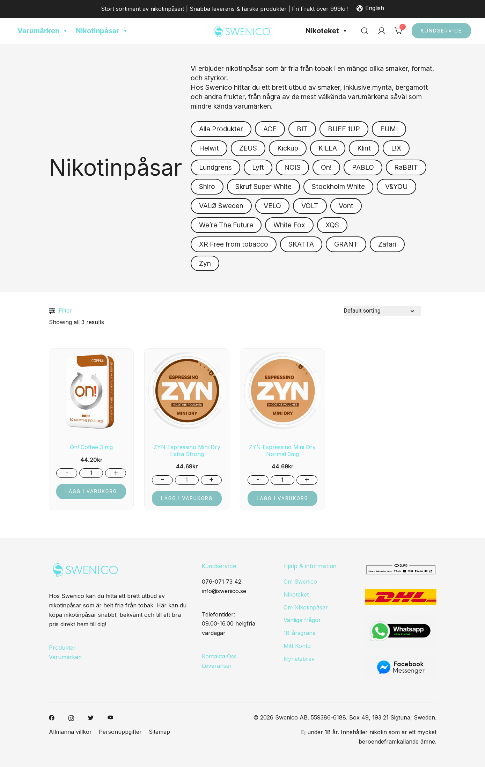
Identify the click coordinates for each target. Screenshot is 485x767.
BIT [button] (302, 129)
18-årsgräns (299, 632)
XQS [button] (332, 225)
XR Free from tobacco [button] (233, 244)
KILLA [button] (327, 148)
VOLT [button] (309, 206)
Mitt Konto (297, 645)
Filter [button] (60, 311)
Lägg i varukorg (91, 491)
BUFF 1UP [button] (344, 129)
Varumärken (42, 31)
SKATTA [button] (301, 244)
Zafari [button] (387, 244)
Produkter (62, 647)
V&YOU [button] (396, 186)
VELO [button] (272, 206)
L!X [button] (396, 148)
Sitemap (159, 731)
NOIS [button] (292, 167)
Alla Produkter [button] (221, 129)
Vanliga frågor (302, 619)
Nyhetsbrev (299, 658)
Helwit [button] (209, 148)
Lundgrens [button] (215, 167)
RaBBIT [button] (406, 167)
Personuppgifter (120, 731)
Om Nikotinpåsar (306, 607)
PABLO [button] (363, 167)
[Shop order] (382, 311)
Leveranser (217, 665)
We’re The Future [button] (226, 225)
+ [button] (115, 472)
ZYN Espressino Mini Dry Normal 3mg (282, 450)
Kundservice (441, 31)
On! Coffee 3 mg (91, 447)
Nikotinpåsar (102, 31)
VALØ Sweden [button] (221, 206)
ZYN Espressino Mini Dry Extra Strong (187, 450)
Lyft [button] (258, 167)
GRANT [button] (346, 244)
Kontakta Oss (219, 656)
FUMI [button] (389, 129)
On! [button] (326, 167)
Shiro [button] (207, 186)
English (370, 8)
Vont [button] (346, 206)
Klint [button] (364, 148)
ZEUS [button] (248, 148)
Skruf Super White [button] (263, 186)
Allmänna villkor (70, 731)
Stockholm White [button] (338, 186)
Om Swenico (300, 581)
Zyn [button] (205, 263)
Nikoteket (327, 31)
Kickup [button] (287, 148)
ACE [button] (270, 129)
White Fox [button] (289, 225)
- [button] (67, 472)
